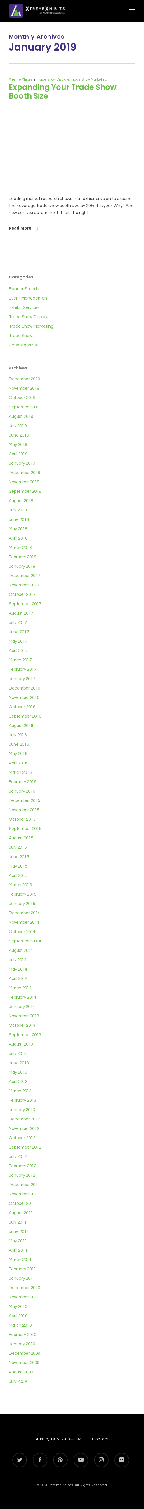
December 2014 (24, 913)
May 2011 (18, 1241)
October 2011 (22, 1203)
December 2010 (24, 1288)
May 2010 (18, 1306)
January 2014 (22, 1007)
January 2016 (22, 791)
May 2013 (18, 1072)
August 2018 (21, 501)
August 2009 (21, 1372)
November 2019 (24, 388)
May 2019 (18, 444)
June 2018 (19, 519)
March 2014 (20, 988)
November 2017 (24, 585)
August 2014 (21, 950)
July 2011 (18, 1222)
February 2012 (22, 1166)
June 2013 (19, 1063)
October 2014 (22, 932)
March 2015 (20, 885)
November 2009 (24, 1363)
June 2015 (19, 857)
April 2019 (18, 454)
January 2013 (22, 1110)
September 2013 (25, 1035)
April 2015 (18, 875)
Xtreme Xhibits (20, 79)
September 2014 (25, 941)
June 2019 (19, 435)
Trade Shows (21, 335)
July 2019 (18, 426)
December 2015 (24, 800)
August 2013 (21, 1044)
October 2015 (22, 819)
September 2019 (25, 407)
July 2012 (18, 1156)
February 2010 (22, 1334)
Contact (100, 1439)
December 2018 (24, 473)
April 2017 (18, 651)
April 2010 (18, 1316)
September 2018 (25, 491)
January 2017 (22, 679)
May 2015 (18, 866)
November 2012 (24, 1128)
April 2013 (18, 1081)
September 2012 (25, 1147)
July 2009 (18, 1381)
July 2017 (18, 622)
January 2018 (22, 566)
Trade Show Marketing (89, 79)
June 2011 (19, 1231)
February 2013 (22, 1100)
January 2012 (22, 1175)
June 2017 (19, 632)
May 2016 (18, 754)
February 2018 (22, 557)
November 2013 (24, 1016)
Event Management (29, 298)
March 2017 (20, 660)
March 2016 (20, 772)
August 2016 (21, 725)
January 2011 (22, 1278)
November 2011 (24, 1194)
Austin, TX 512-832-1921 (59, 1439)
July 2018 (18, 510)
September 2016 (25, 716)
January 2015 (22, 903)
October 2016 (22, 707)
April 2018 (18, 538)
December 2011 (24, 1185)
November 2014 (24, 922)
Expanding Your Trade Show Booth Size (63, 91)
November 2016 (24, 697)
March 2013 (20, 1091)
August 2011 (21, 1213)
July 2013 (18, 1053)
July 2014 (18, 960)
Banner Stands (24, 289)
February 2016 (22, 782)
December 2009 (24, 1353)
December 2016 (24, 688)
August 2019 (21, 416)
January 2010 (22, 1344)
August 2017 (21, 613)
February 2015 (22, 894)
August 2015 (21, 838)
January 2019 (22, 463)
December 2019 (24, 379)
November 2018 (24, 482)
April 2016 (18, 763)
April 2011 (18, 1250)
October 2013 (22, 1025)
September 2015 (25, 829)
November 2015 (24, 810)
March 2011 (20, 1260)
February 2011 (22, 1269)
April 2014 (18, 978)
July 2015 (18, 847)
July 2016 (18, 735)
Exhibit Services (24, 307)
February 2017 (22, 669)
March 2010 (20, 1325)
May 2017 (18, 641)
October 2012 (22, 1138)
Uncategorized (24, 345)
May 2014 (18, 969)
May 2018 (18, 529)
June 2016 (19, 744)
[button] (132, 11)
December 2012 (24, 1119)
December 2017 (24, 576)
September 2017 (25, 604)
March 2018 (20, 547)
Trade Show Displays (53, 79)
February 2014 (22, 997)
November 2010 (24, 1297)
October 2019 (22, 398)
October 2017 (22, 594)
